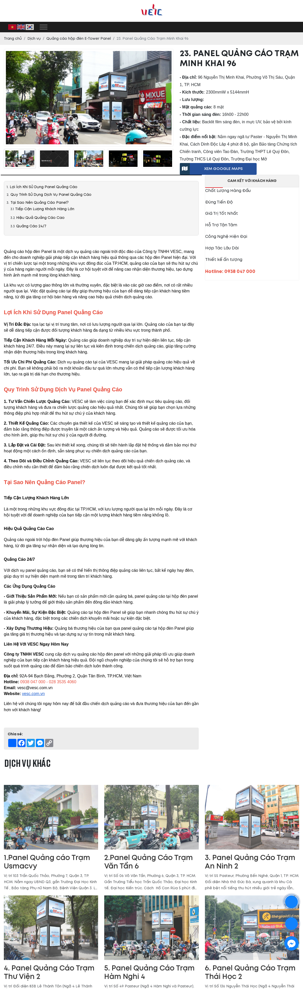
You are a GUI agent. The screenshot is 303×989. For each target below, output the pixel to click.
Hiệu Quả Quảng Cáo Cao (40, 218)
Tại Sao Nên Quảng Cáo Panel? (40, 202)
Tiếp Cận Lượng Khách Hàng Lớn (44, 209)
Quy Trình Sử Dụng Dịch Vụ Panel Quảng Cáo (51, 194)
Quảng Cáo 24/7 (31, 226)
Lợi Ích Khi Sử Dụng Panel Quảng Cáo (44, 187)
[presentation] (7, 159)
